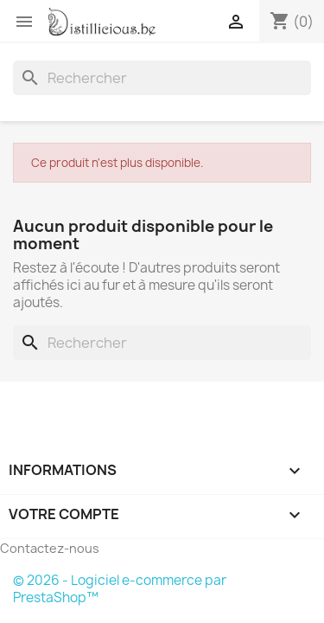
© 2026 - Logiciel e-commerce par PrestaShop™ (119, 589)
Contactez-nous (49, 548)
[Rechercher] (162, 78)
